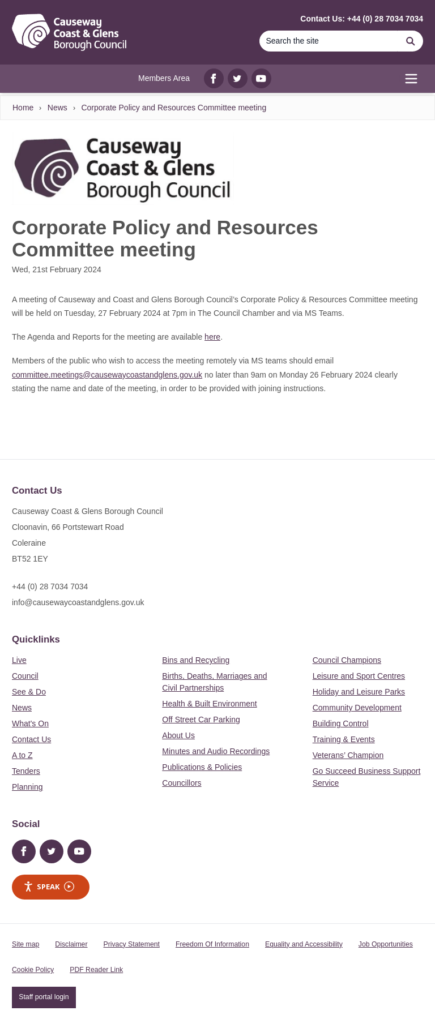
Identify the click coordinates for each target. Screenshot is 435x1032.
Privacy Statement (132, 944)
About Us (178, 735)
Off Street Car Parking (201, 719)
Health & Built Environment (209, 703)
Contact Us (31, 739)
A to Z (22, 755)
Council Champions (347, 660)
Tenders (26, 771)
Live (19, 660)
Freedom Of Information (212, 944)
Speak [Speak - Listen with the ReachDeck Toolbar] (48, 886)
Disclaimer (71, 944)
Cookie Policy (33, 970)
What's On (30, 723)
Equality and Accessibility (304, 944)
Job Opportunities (386, 944)
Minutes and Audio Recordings (216, 751)
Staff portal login (44, 997)
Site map (25, 944)
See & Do (29, 691)
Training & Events (344, 739)
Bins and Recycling (195, 660)
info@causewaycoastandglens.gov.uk (78, 602)
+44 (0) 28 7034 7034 (50, 586)
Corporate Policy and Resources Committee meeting (173, 107)
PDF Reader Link (96, 970)
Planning (27, 786)
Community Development (357, 707)
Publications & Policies (202, 767)
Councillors (181, 782)
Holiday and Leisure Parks (359, 691)
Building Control (341, 723)
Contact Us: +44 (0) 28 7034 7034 (361, 18)
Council (25, 675)
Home (22, 107)
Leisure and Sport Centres (359, 675)
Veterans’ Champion (348, 755)
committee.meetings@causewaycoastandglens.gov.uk (107, 374)
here (212, 336)
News (57, 107)
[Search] (328, 41)
